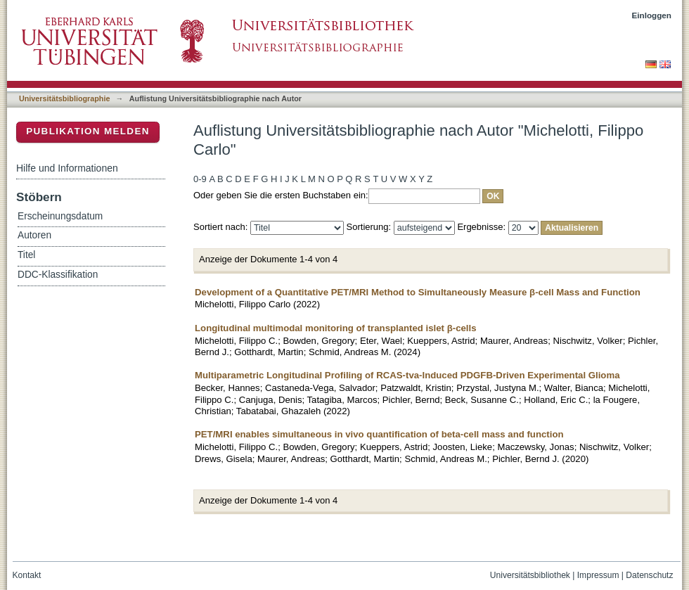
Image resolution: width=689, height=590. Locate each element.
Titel (26, 255)
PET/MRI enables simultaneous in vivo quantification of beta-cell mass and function (379, 434)
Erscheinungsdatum (60, 216)
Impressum (598, 575)
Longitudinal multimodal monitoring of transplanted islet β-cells (336, 328)
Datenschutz (649, 575)
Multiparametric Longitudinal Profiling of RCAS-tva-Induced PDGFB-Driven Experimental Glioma (407, 375)
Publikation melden (88, 131)
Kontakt (27, 575)
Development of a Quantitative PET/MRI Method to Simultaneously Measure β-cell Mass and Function (417, 292)
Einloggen (652, 15)
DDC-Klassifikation (58, 274)
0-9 (200, 179)
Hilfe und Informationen (67, 168)
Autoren (34, 235)
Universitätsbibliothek (530, 575)
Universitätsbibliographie (64, 98)
